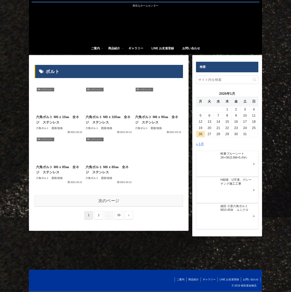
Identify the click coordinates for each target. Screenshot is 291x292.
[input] (227, 80)
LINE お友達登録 (229, 279)
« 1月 (200, 144)
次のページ (108, 200)
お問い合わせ (251, 279)
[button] (254, 79)
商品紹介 (193, 279)
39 (118, 215)
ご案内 (180, 279)
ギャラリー (209, 279)
